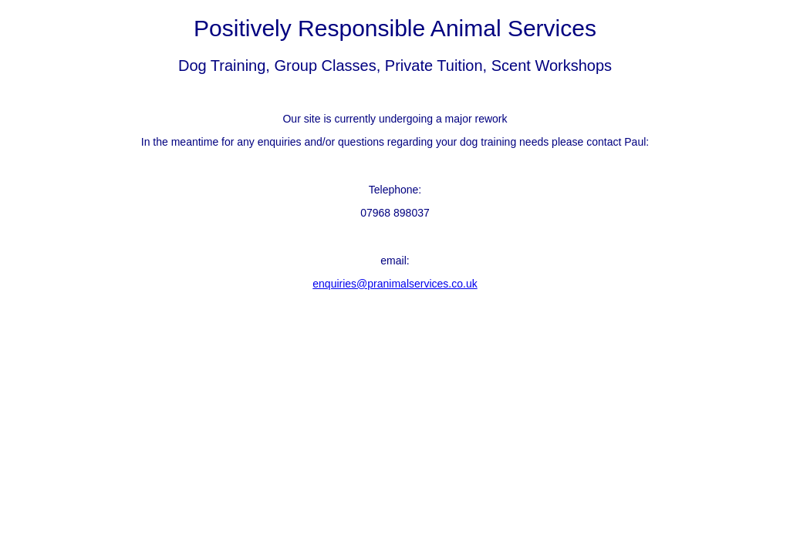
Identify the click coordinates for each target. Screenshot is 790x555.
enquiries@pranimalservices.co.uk (394, 284)
